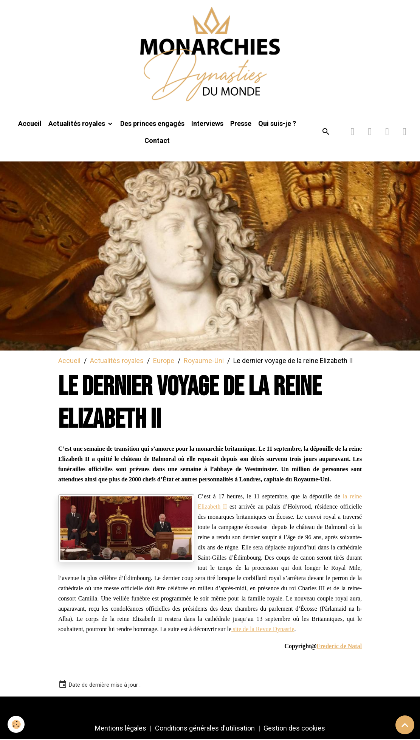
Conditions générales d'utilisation (205, 728)
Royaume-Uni (204, 361)
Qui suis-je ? (277, 123)
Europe (163, 361)
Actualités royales (77, 123)
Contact (157, 140)
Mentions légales (120, 728)
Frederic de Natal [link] (339, 646)
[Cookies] (16, 724)
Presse (240, 123)
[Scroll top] (404, 724)
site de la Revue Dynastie (262, 629)
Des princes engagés (152, 123)
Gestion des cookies (294, 728)
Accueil (30, 123)
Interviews (207, 123)
